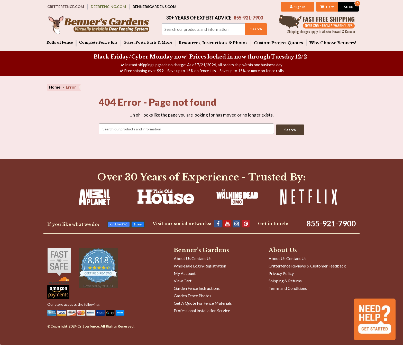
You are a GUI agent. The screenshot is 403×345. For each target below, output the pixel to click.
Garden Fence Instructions (197, 287)
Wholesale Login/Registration (200, 264)
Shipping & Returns (285, 279)
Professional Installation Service (202, 309)
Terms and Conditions (288, 287)
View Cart (182, 279)
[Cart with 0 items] (334, 7)
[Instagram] (236, 222)
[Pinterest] (246, 222)
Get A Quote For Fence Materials (203, 302)
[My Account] (293, 6)
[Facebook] (218, 222)
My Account (185, 272)
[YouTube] (227, 222)
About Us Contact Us (193, 257)
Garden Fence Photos (192, 294)
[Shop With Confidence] (59, 265)
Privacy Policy (281, 272)
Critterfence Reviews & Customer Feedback (307, 264)
